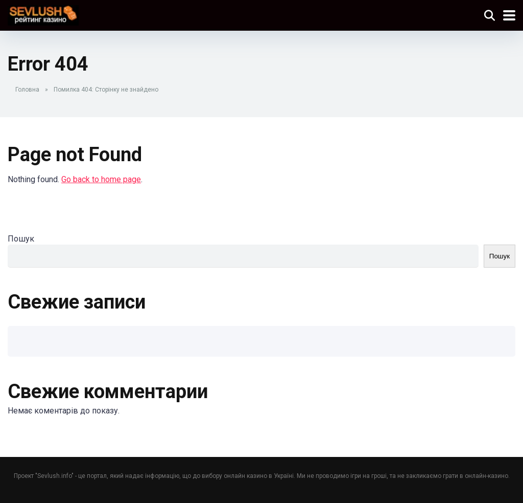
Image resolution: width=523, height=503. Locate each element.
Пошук (21, 239)
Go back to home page (101, 179)
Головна (27, 89)
